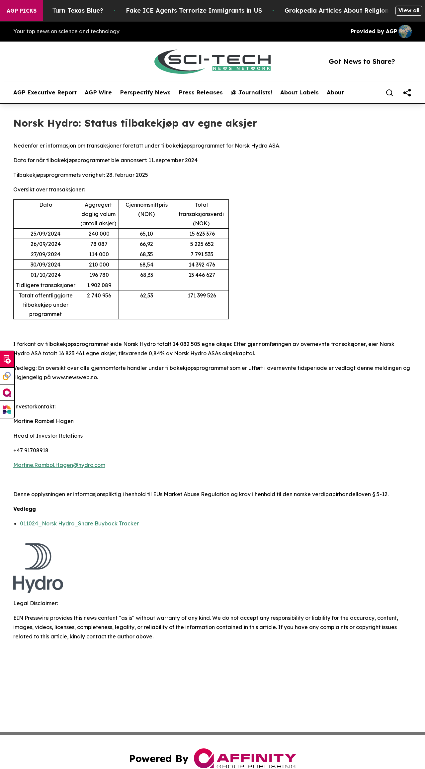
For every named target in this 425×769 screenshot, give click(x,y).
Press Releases (201, 92)
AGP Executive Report (45, 92)
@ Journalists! (251, 92)
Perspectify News (145, 92)
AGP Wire (98, 92)
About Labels (299, 92)
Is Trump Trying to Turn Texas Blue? (61, 10)
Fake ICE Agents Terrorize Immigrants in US (207, 10)
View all (408, 10)
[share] (407, 92)
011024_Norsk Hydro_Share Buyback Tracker (79, 523)
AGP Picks (22, 10)
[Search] (389, 92)
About (335, 92)
